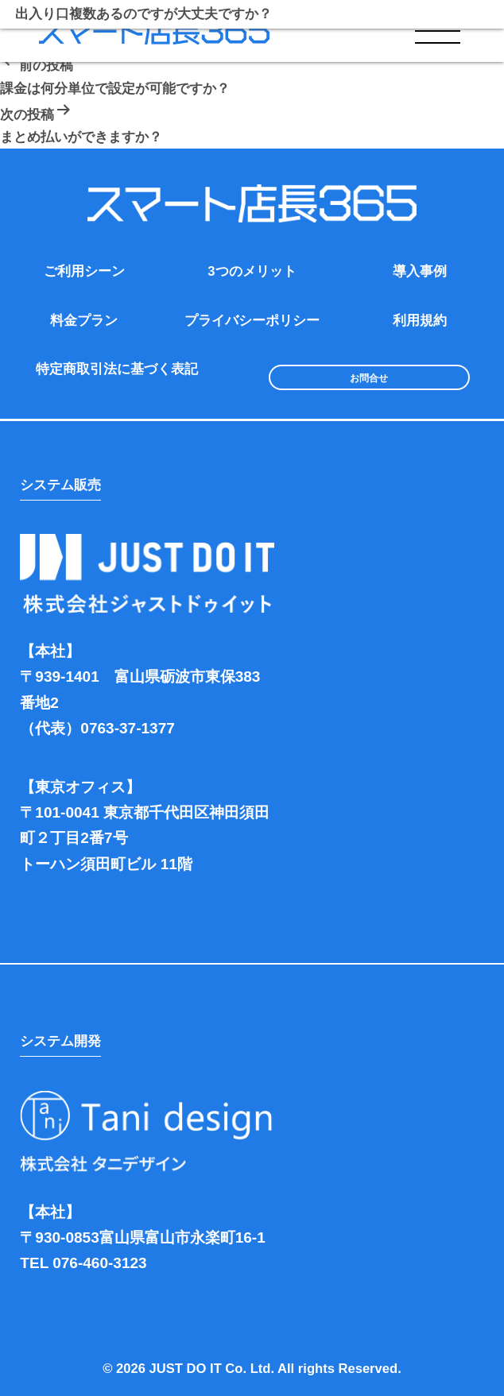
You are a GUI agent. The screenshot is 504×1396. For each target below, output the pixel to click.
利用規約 (420, 320)
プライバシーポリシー (252, 320)
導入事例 (420, 271)
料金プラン (84, 320)
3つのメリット (251, 271)
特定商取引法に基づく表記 (117, 369)
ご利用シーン (84, 271)
